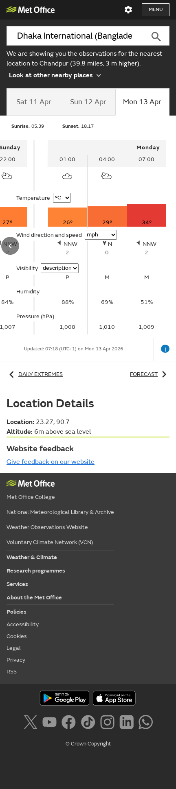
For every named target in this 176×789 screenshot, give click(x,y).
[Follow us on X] (32, 723)
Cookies (17, 636)
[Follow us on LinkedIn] (128, 723)
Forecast (149, 374)
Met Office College (31, 497)
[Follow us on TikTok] (89, 723)
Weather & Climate (32, 557)
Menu (156, 10)
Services (17, 584)
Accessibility (23, 624)
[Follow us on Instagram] (109, 723)
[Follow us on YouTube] (51, 723)
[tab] (34, 102)
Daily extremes (35, 374)
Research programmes (36, 570)
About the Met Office (34, 597)
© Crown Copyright (88, 744)
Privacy (16, 659)
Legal (14, 648)
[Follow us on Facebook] (70, 723)
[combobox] (74, 35)
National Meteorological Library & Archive (60, 512)
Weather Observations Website (47, 527)
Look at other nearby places (55, 74)
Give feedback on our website (51, 462)
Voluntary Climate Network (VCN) (50, 542)
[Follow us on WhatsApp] (146, 723)
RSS (12, 671)
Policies (16, 611)
